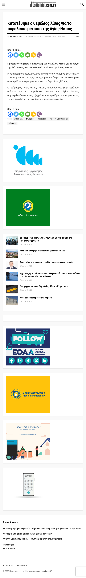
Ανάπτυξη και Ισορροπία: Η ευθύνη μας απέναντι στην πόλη (47, 262)
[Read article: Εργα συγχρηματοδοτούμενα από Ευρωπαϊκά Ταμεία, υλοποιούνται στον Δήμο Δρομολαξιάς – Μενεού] (12, 276)
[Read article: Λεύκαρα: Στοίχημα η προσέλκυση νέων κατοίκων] (12, 253)
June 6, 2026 (26, 245)
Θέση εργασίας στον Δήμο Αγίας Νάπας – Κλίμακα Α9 (43, 286)
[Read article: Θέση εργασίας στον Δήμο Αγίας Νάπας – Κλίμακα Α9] (12, 289)
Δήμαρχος (30, 119)
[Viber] (39, 55)
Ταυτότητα (8, 545)
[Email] (27, 55)
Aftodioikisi (16, 37)
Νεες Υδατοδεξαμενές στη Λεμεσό (36, 298)
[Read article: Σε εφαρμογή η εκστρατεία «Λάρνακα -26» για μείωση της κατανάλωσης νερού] (12, 240)
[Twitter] (16, 55)
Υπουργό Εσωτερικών (59, 119)
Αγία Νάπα (18, 119)
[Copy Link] (33, 55)
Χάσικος (12, 123)
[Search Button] (82, 4)
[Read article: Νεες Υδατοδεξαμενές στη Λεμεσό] (12, 300)
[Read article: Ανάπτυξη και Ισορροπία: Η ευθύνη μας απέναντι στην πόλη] (12, 265)
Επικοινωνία (9, 548)
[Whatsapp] (21, 55)
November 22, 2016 (34, 37)
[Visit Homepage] (43, 4)
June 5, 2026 (26, 290)
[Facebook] (10, 55)
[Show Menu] (3, 4)
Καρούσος (42, 119)
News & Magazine (16, 571)
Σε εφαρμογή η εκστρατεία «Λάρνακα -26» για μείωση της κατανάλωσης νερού (42, 528)
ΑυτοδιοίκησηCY (45, 571)
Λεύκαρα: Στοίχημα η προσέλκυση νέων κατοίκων (42, 251)
